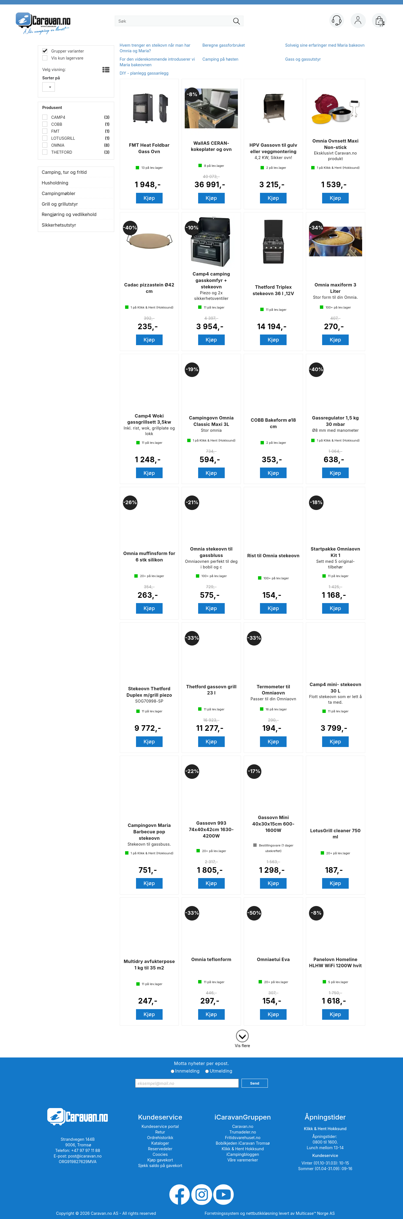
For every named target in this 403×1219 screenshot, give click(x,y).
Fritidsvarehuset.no (243, 1137)
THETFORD (61, 152)
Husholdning (55, 183)
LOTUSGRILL (62, 138)
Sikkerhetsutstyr (59, 225)
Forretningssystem (222, 1213)
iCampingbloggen (242, 1154)
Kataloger (160, 1143)
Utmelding (221, 1071)
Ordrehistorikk (160, 1137)
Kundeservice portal (160, 1126)
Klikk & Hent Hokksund (243, 1148)
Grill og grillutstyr (60, 204)
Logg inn (357, 21)
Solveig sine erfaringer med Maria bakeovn (325, 45)
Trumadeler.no (242, 1132)
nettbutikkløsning (262, 1213)
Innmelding (187, 1071)
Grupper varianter (67, 51)
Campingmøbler (58, 193)
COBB (56, 124)
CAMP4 (57, 117)
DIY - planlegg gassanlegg (144, 73)
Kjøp (149, 198)
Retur (160, 1132)
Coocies (160, 1154)
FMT (55, 131)
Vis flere (242, 1045)
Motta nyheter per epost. (201, 1063)
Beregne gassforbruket (223, 45)
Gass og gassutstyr (303, 59)
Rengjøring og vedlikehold (69, 214)
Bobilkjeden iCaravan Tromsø (243, 1143)
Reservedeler (160, 1148)
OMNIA (57, 145)
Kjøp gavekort (160, 1160)
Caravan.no (242, 1126)
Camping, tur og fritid (64, 172)
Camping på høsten (220, 59)
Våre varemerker (242, 1160)
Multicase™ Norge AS (315, 1213)
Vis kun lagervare (66, 58)
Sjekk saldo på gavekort (160, 1165)
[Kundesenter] (336, 20)
